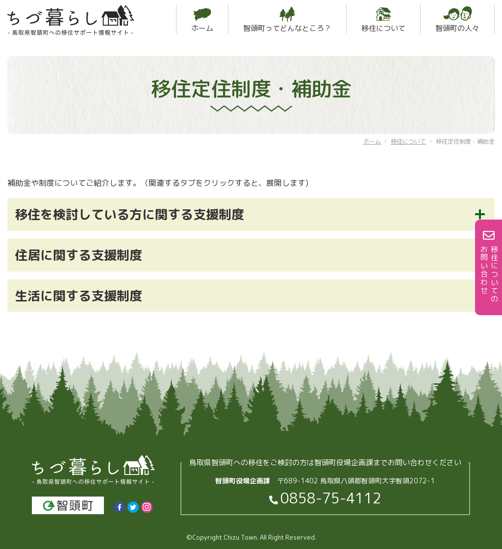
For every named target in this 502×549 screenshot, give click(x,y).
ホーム (202, 19)
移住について (383, 19)
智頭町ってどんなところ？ (287, 19)
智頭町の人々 (457, 19)
